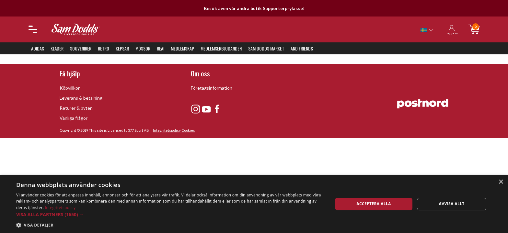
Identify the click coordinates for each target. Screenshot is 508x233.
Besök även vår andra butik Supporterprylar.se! (254, 8)
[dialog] (254, 204)
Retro (103, 48)
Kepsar (122, 48)
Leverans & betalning (81, 98)
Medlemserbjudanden (221, 48)
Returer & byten (76, 108)
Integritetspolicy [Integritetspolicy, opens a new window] (60, 207)
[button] (169, 214)
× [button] (500, 182)
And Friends (302, 48)
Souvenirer (80, 48)
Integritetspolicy (167, 130)
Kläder (57, 48)
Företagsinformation (211, 88)
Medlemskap (182, 48)
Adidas (37, 48)
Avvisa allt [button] (452, 203)
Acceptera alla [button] (373, 203)
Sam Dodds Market (266, 48)
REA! (160, 48)
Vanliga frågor (73, 118)
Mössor (142, 48)
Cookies (188, 130)
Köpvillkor (70, 88)
